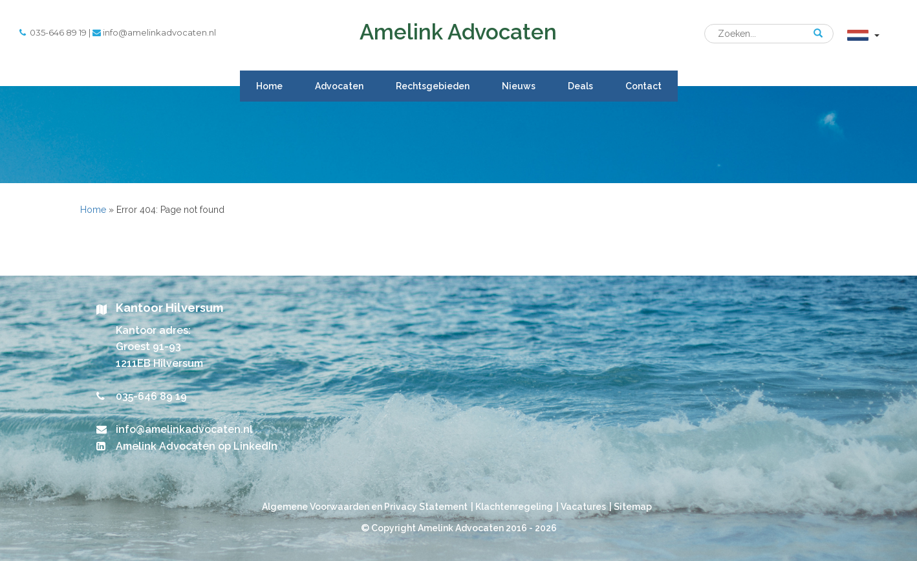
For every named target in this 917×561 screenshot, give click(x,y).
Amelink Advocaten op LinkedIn (196, 446)
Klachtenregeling (514, 506)
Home (269, 86)
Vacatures (583, 506)
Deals (580, 86)
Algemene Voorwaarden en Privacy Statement (365, 506)
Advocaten (339, 86)
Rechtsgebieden (432, 86)
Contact (643, 86)
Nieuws (518, 86)
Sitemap (633, 506)
